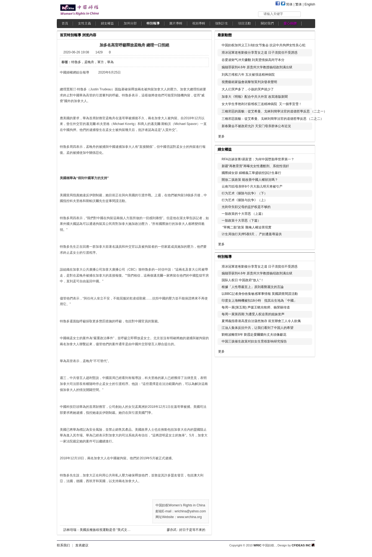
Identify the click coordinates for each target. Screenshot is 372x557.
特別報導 (153, 23)
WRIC (257, 545)
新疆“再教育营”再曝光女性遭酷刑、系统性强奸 (255, 166)
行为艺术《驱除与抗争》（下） (244, 193)
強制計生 (221, 23)
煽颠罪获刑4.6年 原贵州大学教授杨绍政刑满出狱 (257, 67)
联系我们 (63, 545)
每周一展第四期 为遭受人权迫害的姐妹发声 (253, 314)
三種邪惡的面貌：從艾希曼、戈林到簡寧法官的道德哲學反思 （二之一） (274, 111)
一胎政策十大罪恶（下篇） (241, 220)
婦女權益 (107, 23)
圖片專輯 (175, 23)
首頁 (65, 23)
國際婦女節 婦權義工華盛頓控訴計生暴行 (251, 173)
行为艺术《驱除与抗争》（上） (244, 200)
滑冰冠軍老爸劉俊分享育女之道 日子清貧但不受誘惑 (259, 52)
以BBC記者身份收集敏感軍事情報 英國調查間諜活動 (260, 294)
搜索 (308, 14)
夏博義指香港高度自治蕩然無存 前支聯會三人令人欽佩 (261, 321)
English (310, 4)
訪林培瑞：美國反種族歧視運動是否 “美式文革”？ (99, 530)
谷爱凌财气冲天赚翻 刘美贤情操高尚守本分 (253, 60)
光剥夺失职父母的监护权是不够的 (246, 207)
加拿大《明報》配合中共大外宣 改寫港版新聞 (255, 97)
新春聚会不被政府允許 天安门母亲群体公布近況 (256, 126)
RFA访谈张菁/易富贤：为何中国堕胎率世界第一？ (258, 159)
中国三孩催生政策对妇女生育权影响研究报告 (254, 341)
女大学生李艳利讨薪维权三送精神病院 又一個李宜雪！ (262, 104)
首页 (63, 35)
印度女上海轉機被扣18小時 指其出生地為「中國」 (259, 300)
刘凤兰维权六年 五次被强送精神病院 (248, 74)
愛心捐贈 (290, 23)
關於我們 (267, 23)
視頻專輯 (198, 23)
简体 (289, 4)
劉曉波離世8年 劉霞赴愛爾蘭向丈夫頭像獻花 (254, 334)
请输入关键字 (273, 14)
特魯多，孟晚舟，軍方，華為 (92, 62)
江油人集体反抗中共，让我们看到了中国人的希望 (257, 328)
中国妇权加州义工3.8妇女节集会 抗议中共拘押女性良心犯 (263, 45)
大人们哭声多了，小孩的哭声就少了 (248, 89)
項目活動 (244, 23)
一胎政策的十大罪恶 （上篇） (243, 214)
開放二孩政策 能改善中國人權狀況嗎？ (250, 180)
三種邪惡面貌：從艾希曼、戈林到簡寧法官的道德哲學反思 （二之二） (273, 119)
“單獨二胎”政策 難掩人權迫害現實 (246, 227)
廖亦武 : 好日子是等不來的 (186, 530)
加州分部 (130, 23)
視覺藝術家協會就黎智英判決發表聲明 (249, 82)
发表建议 (81, 545)
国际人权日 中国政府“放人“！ (243, 280)
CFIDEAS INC (303, 545)
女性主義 (84, 23)
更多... (307, 148)
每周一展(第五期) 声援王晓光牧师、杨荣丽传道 (256, 307)
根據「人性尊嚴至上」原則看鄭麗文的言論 (253, 287)
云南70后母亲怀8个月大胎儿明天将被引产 (252, 186)
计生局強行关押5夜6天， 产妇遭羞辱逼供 (252, 234)
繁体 (298, 4)
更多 (221, 136)
